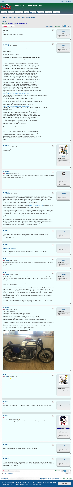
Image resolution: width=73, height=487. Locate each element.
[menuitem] (2, 1)
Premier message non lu (49, 26)
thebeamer (63, 177)
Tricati (15, 23)
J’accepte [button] (64, 483)
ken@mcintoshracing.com (9, 248)
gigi (12, 23)
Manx (4, 21)
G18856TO (64, 193)
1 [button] (63, 26)
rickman (23, 23)
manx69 (63, 31)
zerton (63, 156)
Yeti (26, 23)
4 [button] (68, 26)
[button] (62, 26)
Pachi (9, 23)
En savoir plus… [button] (37, 484)
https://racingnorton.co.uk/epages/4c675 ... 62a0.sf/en (16, 93)
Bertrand (19, 23)
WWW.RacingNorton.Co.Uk (36, 205)
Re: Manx (6, 30)
